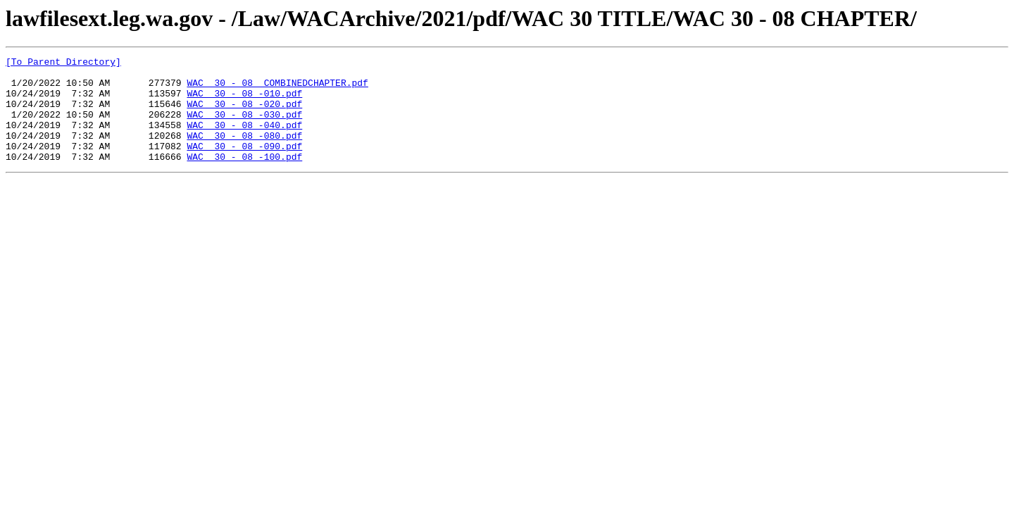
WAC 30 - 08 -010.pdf (244, 101)
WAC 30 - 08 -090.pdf (244, 164)
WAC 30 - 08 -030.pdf (244, 126)
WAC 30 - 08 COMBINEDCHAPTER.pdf (277, 88)
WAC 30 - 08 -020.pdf (244, 114)
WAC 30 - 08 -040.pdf (244, 139)
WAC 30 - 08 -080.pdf (244, 152)
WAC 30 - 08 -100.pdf (244, 177)
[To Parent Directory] (63, 63)
